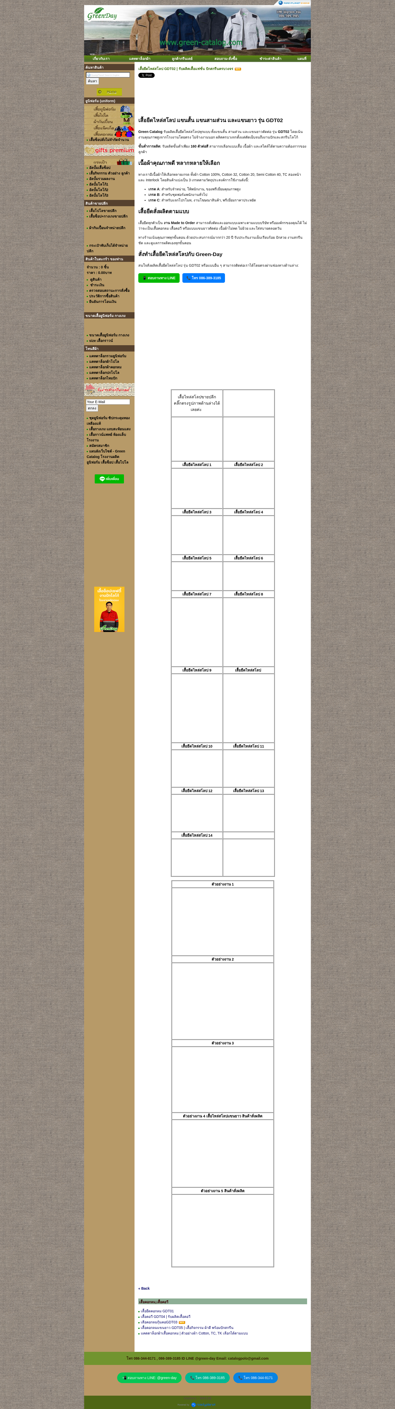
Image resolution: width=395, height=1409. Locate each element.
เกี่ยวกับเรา (101, 59)
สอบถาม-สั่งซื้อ (225, 59)
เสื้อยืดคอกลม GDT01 (157, 1311)
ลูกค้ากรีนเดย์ (182, 59)
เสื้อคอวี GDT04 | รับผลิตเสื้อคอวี (166, 1317)
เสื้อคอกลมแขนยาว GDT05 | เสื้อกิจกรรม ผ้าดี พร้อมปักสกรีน (187, 1328)
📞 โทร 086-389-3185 (203, 278)
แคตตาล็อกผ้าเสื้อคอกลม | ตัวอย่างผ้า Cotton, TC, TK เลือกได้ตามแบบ (194, 1333)
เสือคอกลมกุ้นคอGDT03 (159, 1322)
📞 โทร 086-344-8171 (255, 1378)
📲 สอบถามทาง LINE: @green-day (149, 1378)
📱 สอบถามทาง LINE (159, 278)
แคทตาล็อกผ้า (139, 59)
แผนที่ (301, 59)
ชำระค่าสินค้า (270, 59)
